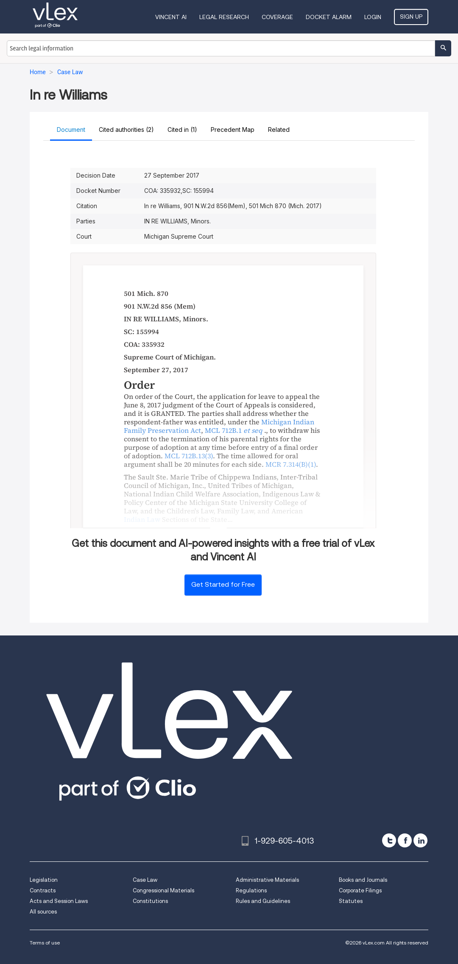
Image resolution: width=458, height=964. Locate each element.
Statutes (351, 901)
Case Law (145, 880)
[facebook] (405, 840)
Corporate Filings (360, 890)
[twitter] (389, 840)
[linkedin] (420, 840)
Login (372, 17)
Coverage (277, 17)
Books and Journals (363, 880)
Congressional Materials (163, 890)
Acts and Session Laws (59, 901)
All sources (43, 911)
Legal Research (224, 17)
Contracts (43, 890)
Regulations (251, 890)
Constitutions (150, 901)
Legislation (44, 880)
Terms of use (45, 942)
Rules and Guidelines (263, 901)
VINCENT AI (171, 17)
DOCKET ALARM (329, 17)
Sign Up (411, 16)
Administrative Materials (267, 880)
